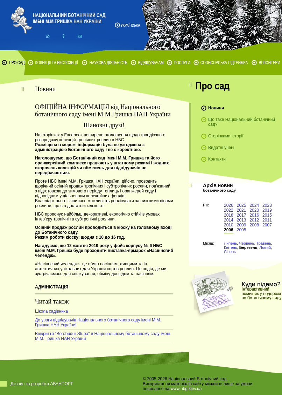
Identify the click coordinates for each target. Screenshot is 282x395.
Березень (248, 247)
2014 (228, 220)
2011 (267, 220)
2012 (254, 220)
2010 (228, 225)
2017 (241, 215)
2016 (254, 215)
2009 (241, 225)
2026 (228, 205)
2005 (241, 229)
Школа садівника (51, 311)
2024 (254, 205)
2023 (267, 205)
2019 (267, 210)
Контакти (217, 159)
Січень (230, 252)
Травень (263, 243)
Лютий (265, 247)
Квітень (230, 247)
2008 (254, 225)
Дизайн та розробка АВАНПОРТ (41, 383)
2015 (267, 215)
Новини (216, 107)
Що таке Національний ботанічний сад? (241, 122)
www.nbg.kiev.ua (186, 388)
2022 (228, 210)
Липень (230, 243)
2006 (228, 229)
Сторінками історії (226, 136)
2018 (228, 215)
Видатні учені (221, 147)
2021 (241, 210)
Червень (246, 243)
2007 (267, 225)
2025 (241, 205)
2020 (254, 210)
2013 (241, 220)
